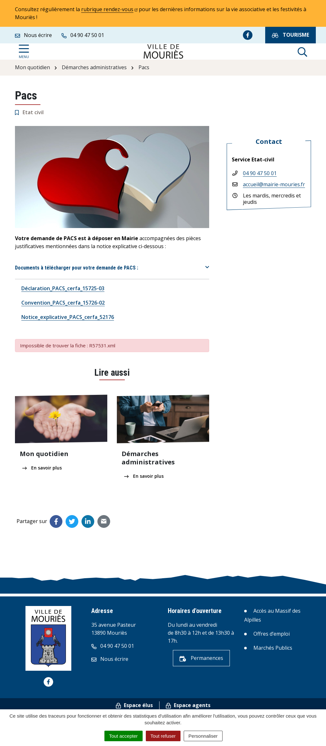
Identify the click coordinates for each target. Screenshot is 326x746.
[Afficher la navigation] (24, 51)
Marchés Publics (272, 647)
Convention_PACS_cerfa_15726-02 (63, 302)
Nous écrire (109, 658)
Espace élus (134, 705)
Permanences (201, 657)
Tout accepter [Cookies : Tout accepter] (123, 736)
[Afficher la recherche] (302, 51)
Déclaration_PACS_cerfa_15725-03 (62, 288)
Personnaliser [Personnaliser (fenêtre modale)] (203, 736)
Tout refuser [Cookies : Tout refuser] (163, 736)
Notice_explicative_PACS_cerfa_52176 (67, 317)
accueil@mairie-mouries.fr (274, 184)
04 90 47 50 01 (260, 173)
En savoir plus (42, 468)
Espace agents (188, 705)
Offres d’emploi (271, 633)
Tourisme (290, 35)
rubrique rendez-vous (109, 9)
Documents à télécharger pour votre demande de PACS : (76, 268)
